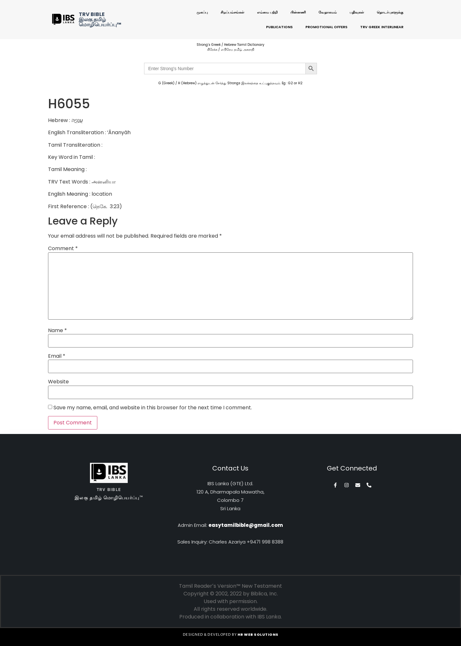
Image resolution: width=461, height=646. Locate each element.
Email (56, 356)
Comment (63, 248)
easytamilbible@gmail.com (245, 525)
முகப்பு (202, 12)
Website (58, 381)
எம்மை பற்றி (267, 12)
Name (57, 330)
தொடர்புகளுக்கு (390, 12)
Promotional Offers (326, 26)
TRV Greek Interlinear (381, 26)
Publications (279, 26)
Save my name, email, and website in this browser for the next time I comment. (152, 407)
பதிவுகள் (357, 12)
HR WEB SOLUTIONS (258, 634)
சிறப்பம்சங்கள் (232, 12)
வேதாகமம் (328, 12)
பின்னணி (298, 12)
